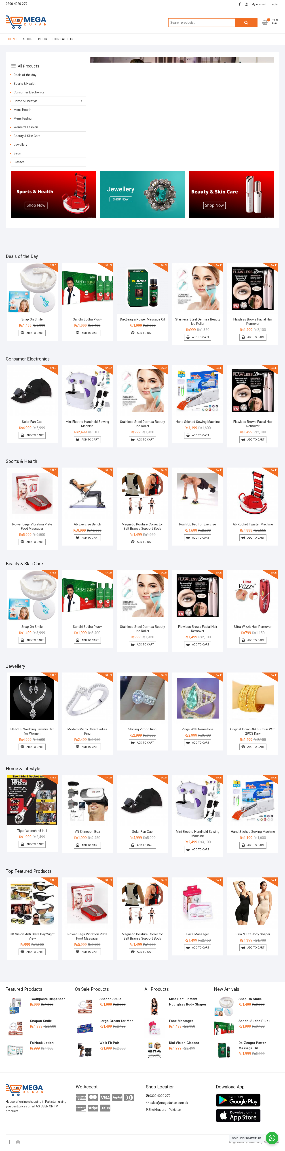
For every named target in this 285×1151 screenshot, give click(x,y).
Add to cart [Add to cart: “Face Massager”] (200, 947)
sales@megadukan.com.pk (167, 1103)
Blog (42, 39)
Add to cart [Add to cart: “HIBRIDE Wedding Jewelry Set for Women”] (35, 746)
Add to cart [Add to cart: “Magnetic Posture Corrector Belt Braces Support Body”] (145, 542)
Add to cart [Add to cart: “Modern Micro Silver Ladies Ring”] (90, 746)
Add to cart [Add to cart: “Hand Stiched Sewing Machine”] (200, 435)
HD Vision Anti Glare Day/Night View (32, 936)
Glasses (19, 162)
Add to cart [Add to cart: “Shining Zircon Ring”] (145, 742)
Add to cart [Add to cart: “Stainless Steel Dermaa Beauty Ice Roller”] (200, 337)
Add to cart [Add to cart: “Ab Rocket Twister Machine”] (255, 537)
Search (246, 22)
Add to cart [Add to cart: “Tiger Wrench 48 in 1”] (35, 844)
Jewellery (20, 144)
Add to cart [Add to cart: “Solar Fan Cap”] (35, 435)
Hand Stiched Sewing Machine (198, 422)
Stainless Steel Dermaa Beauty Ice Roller (197, 321)
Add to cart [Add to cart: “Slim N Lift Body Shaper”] (255, 947)
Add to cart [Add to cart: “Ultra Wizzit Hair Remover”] (255, 640)
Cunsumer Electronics (29, 92)
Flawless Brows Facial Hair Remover (252, 321)
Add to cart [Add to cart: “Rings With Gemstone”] (200, 742)
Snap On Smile (32, 319)
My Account (259, 4)
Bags (17, 153)
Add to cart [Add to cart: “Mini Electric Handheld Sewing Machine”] (90, 439)
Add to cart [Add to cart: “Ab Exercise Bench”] (90, 537)
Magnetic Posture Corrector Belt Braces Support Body (142, 526)
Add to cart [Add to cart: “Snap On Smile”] (35, 333)
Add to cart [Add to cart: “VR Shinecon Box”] (90, 845)
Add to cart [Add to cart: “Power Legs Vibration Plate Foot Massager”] (35, 542)
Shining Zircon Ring (142, 729)
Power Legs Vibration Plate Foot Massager (32, 526)
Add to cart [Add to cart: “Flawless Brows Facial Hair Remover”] (255, 337)
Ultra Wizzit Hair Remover (253, 627)
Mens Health (22, 110)
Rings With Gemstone (197, 729)
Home (13, 39)
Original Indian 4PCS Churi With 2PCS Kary (252, 731)
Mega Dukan (237, 1142)
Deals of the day (25, 75)
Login (274, 4)
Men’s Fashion (23, 118)
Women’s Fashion (26, 127)
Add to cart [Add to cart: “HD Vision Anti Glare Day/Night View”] (35, 951)
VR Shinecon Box (87, 832)
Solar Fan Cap (32, 422)
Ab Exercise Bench (87, 524)
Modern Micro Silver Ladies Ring (87, 731)
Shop (28, 39)
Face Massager (197, 934)
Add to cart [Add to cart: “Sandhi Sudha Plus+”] (90, 333)
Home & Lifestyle (26, 101)
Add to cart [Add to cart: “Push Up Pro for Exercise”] (200, 537)
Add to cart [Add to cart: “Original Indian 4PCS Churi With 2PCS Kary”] (255, 746)
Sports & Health (25, 83)
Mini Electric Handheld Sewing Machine (87, 424)
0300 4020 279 (158, 1096)
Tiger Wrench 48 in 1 (32, 831)
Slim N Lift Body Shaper (253, 934)
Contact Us (64, 39)
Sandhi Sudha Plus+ (87, 319)
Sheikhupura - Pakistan (163, 1109)
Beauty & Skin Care (27, 136)
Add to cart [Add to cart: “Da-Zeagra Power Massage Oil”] (145, 333)
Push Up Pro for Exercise (197, 524)
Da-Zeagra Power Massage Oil (142, 319)
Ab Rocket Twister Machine (253, 524)
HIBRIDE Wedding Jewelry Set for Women (32, 731)
